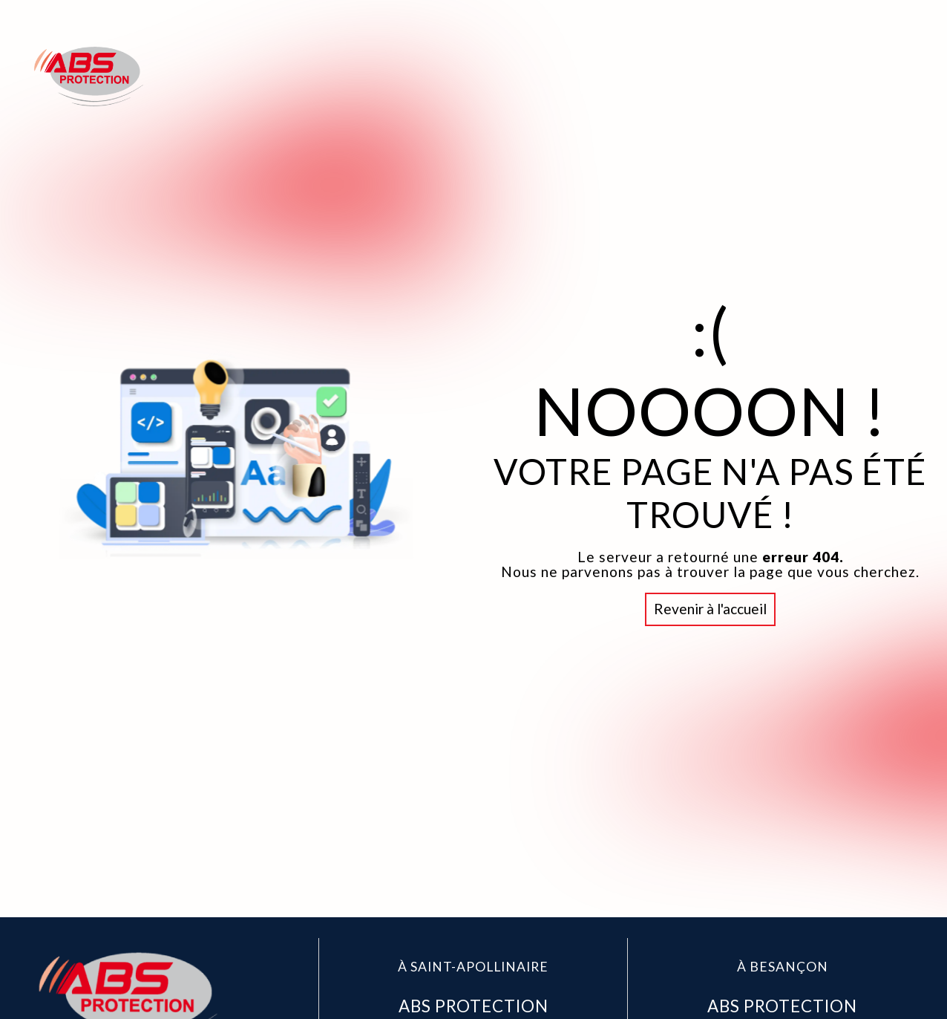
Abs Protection (761, 76)
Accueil (648, 76)
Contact (878, 76)
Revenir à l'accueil (710, 608)
